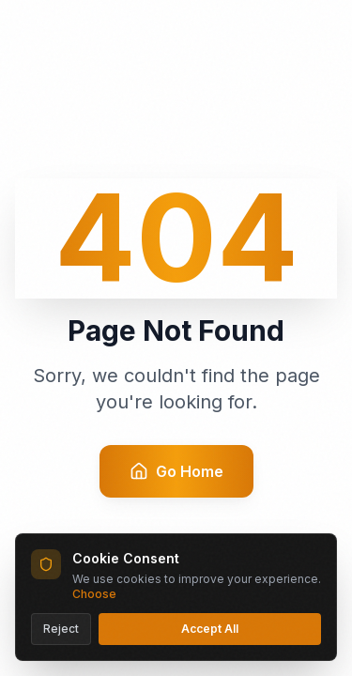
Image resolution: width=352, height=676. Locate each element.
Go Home (176, 471)
